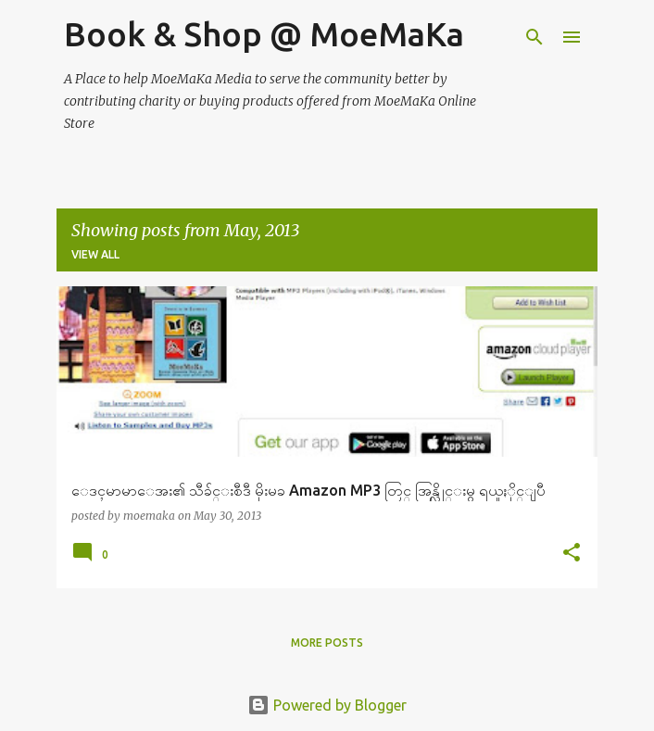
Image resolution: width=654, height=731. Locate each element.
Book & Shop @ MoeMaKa (264, 34)
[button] (571, 553)
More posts (327, 642)
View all (95, 254)
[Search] (534, 37)
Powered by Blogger (327, 705)
